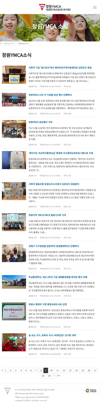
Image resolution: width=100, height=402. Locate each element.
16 (89, 370)
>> (58, 375)
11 (58, 370)
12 (64, 370)
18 (43, 375)
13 (70, 370)
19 (49, 375)
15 (83, 370)
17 (95, 370)
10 (51, 370)
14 (76, 370)
